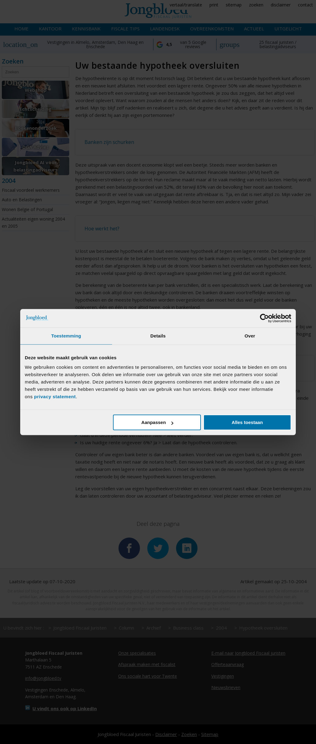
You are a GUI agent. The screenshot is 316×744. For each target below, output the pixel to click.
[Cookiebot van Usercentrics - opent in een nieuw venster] (264, 318)
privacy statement (55, 396)
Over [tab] (250, 335)
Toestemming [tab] (66, 335)
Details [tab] (158, 335)
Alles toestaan (247, 422)
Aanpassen (157, 422)
